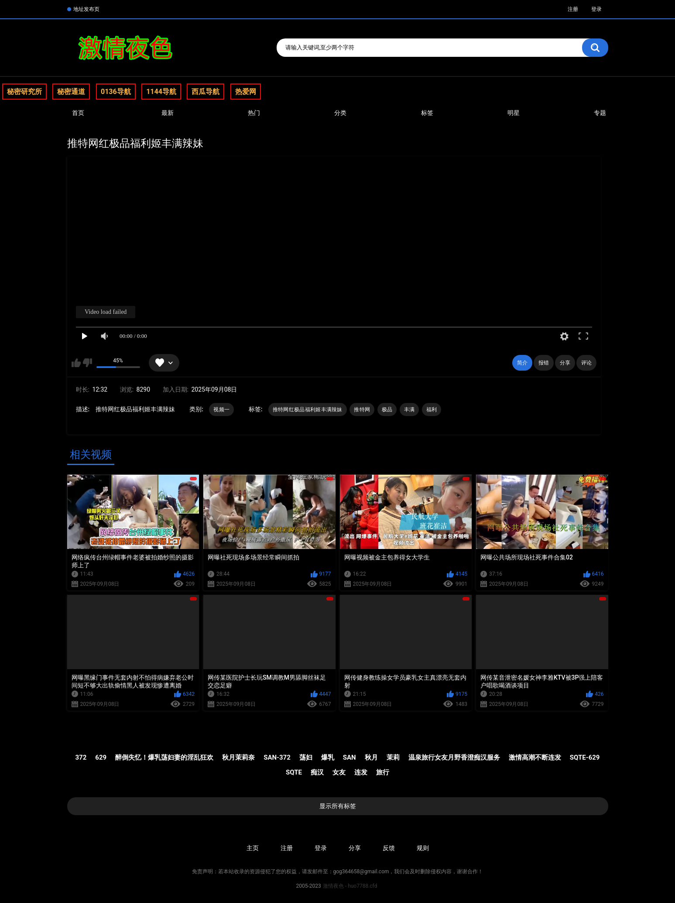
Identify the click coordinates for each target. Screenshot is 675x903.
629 (100, 757)
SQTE (294, 772)
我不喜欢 (87, 362)
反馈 (389, 847)
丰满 (409, 409)
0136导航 (116, 91)
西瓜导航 (205, 91)
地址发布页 (86, 9)
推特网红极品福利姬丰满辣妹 (308, 409)
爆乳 (327, 757)
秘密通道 (71, 91)
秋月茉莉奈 (238, 757)
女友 (339, 772)
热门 (254, 112)
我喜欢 (76, 362)
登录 (596, 9)
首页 (78, 112)
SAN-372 (277, 757)
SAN (349, 757)
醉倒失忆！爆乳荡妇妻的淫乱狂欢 (164, 757)
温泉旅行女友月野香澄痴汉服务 (454, 757)
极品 (387, 409)
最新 (167, 112)
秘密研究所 (24, 91)
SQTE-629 (585, 757)
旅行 (382, 772)
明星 (513, 112)
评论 (586, 363)
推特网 (362, 409)
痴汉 (317, 772)
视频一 (221, 409)
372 (81, 757)
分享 (565, 363)
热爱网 (245, 91)
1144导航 (161, 91)
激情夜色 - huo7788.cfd (350, 886)
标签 (427, 112)
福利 (431, 409)
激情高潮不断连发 (535, 757)
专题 (600, 112)
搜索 (595, 47)
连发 (360, 772)
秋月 (371, 757)
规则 (423, 847)
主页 (253, 847)
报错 (543, 363)
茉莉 (393, 757)
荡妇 (305, 757)
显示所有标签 (337, 805)
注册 (573, 9)
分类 (340, 112)
